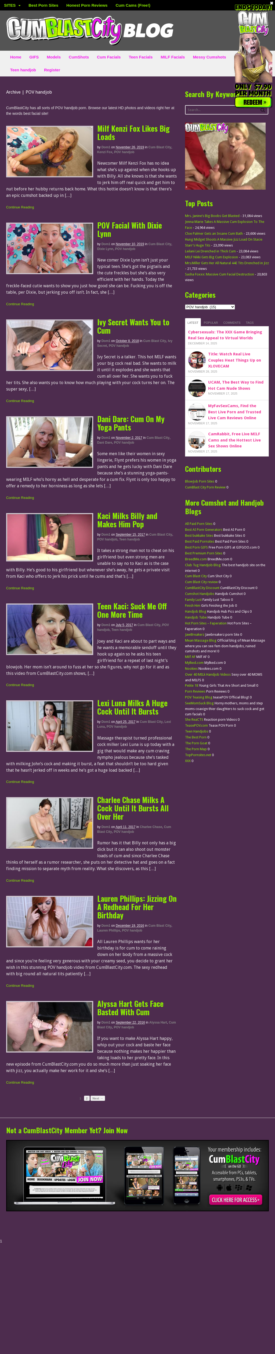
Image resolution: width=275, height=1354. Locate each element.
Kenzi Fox (105, 152)
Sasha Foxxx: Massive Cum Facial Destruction (219, 274)
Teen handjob (23, 70)
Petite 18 (191, 685)
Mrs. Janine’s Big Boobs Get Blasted (212, 216)
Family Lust (193, 600)
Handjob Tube (196, 617)
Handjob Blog (195, 611)
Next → (97, 1098)
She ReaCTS (194, 720)
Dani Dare (104, 442)
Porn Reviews (195, 691)
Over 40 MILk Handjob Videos (208, 674)
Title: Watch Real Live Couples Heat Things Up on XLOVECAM (234, 360)
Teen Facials (141, 57)
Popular (211, 322)
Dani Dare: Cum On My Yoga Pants (131, 423)
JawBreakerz (194, 634)
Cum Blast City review (201, 582)
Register (52, 70)
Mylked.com (194, 663)
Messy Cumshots (209, 57)
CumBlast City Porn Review (205, 487)
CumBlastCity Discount (202, 588)
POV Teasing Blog (198, 697)
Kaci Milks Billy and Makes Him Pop (127, 519)
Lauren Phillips (108, 930)
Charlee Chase (151, 827)
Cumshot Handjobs (199, 594)
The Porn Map (196, 749)
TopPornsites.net (198, 755)
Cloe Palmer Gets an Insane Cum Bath (214, 233)
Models (54, 57)
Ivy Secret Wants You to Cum (133, 326)
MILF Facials (173, 57)
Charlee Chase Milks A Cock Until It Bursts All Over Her (133, 808)
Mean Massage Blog (200, 640)
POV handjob (124, 152)
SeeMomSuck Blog (199, 703)
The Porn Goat (196, 743)
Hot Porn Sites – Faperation (206, 623)
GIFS (34, 57)
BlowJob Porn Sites (199, 481)
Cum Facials (109, 57)
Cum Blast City (160, 147)
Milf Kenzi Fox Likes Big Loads (133, 132)
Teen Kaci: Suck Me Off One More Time (132, 610)
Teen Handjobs (196, 731)
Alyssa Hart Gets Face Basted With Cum (130, 1007)
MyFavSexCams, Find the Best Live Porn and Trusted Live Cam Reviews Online (234, 411)
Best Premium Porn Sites (203, 553)
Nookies (191, 669)
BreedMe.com (196, 559)
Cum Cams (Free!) (132, 5)
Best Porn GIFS (196, 547)
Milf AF (190, 657)
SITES (10, 5)
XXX (188, 761)
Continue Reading (20, 207)
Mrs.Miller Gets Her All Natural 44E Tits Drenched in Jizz (227, 263)
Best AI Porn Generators (203, 530)
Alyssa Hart (158, 1022)
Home (15, 57)
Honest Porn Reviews (86, 5)
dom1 (106, 147)
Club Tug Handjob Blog (203, 565)
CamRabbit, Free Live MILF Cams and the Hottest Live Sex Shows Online (234, 440)
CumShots (79, 57)
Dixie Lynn (105, 249)
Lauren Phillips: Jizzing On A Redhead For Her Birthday (137, 907)
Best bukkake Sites (199, 535)
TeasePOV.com (196, 725)
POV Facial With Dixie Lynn (129, 229)
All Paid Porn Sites (198, 524)
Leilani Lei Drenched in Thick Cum (210, 251)
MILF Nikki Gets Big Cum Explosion (211, 257)
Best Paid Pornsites (199, 541)
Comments (231, 322)
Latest (192, 322)
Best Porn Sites (43, 5)
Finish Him (192, 606)
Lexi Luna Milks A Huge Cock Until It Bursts (132, 707)
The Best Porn (196, 737)
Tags (250, 322)
